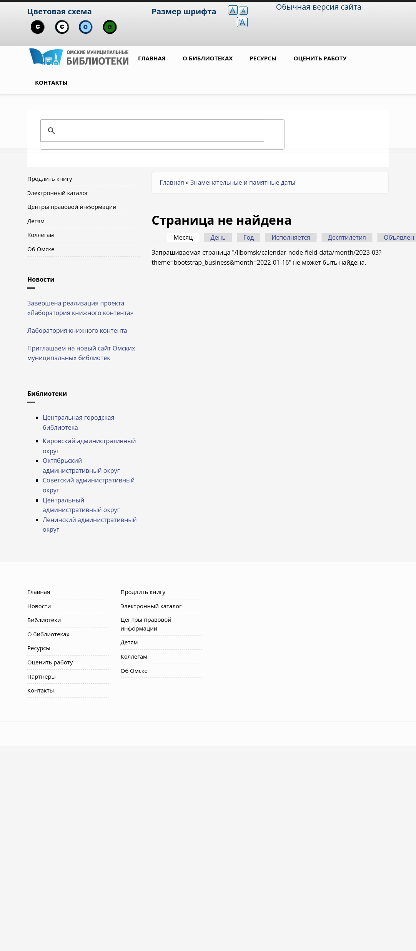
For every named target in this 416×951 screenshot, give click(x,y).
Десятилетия (347, 237)
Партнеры (41, 676)
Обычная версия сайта (318, 7)
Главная (152, 58)
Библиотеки (44, 620)
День (218, 237)
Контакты (51, 82)
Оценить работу (320, 58)
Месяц (186, 237)
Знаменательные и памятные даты (242, 182)
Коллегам (40, 235)
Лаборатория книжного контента (77, 330)
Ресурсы (263, 58)
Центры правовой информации (71, 206)
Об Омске (41, 249)
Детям (36, 221)
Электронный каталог (57, 193)
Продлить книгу (49, 178)
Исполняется (290, 237)
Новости (39, 606)
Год (248, 237)
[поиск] (161, 130)
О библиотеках (208, 58)
